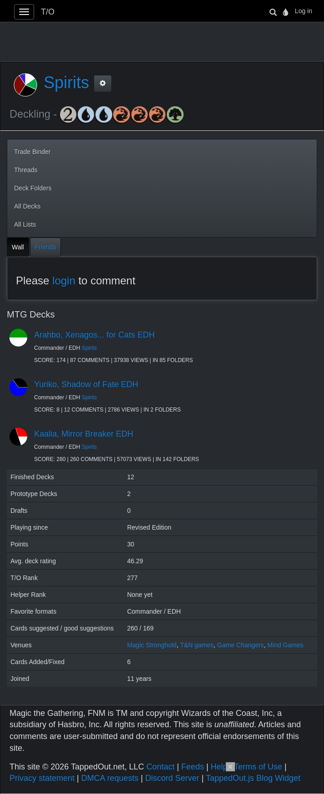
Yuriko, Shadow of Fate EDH (86, 384)
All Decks (27, 206)
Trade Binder (32, 151)
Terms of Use (258, 766)
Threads (25, 170)
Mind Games (285, 645)
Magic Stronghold (152, 645)
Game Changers (240, 645)
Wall (18, 247)
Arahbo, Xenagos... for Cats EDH (94, 334)
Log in (303, 11)
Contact (160, 766)
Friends (45, 247)
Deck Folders (32, 188)
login (63, 280)
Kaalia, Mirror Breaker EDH (83, 433)
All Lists (25, 224)
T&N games (197, 645)
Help (219, 766)
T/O (48, 11)
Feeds (192, 766)
